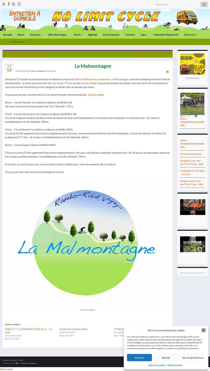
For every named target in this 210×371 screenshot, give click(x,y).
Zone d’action (111, 34)
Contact (130, 34)
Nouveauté (51, 71)
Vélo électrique (57, 34)
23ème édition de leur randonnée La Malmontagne (101, 79)
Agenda (92, 34)
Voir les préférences (192, 357)
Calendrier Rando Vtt (166, 34)
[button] (203, 330)
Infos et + (190, 34)
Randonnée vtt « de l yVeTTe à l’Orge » (27, 53)
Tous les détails (96, 94)
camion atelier (89, 83)
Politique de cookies (157, 365)
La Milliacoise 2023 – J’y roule (152, 53)
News (20, 34)
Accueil (7, 34)
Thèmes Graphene (29, 363)
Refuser (166, 357)
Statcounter (6, 369)
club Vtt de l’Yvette (61, 83)
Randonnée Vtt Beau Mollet (73, 329)
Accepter (139, 357)
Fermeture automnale (191, 153)
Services (36, 34)
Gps (143, 34)
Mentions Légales (174, 365)
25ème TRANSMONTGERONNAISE (192, 122)
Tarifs (77, 34)
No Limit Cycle (25, 71)
